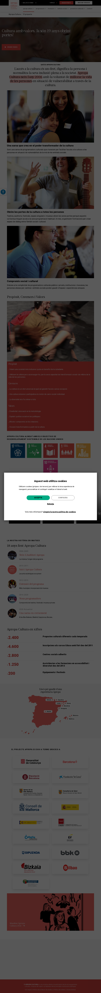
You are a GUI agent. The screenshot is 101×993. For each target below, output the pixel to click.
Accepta (38, 498)
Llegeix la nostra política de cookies (59, 512)
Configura (63, 498)
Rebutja (50, 504)
